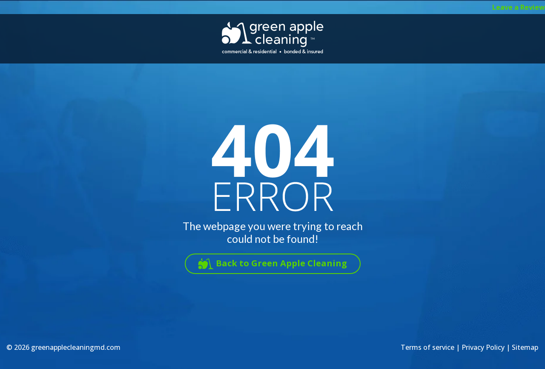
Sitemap (525, 347)
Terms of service (427, 347)
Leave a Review (518, 7)
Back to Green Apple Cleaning (281, 263)
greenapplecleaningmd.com (75, 347)
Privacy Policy (483, 347)
